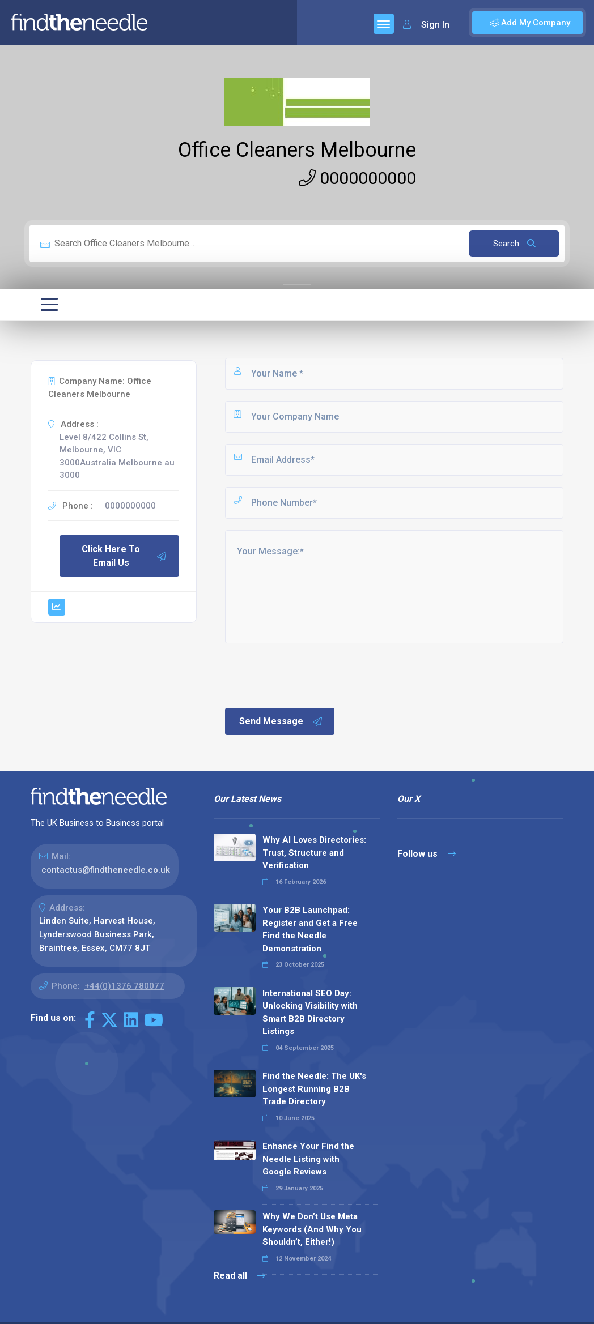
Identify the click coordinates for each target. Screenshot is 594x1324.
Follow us (426, 853)
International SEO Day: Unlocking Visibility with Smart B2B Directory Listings (310, 1012)
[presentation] (309, 674)
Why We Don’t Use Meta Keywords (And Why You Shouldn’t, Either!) (312, 1229)
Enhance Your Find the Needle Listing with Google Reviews (308, 1159)
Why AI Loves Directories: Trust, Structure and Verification (314, 852)
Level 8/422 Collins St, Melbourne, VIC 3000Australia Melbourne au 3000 (117, 456)
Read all (239, 1275)
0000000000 (357, 178)
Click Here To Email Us (124, 556)
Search (514, 243)
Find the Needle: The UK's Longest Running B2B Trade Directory (314, 1089)
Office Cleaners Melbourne (297, 150)
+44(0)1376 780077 (124, 986)
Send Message (281, 721)
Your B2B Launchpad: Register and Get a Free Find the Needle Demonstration (310, 929)
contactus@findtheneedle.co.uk (105, 870)
